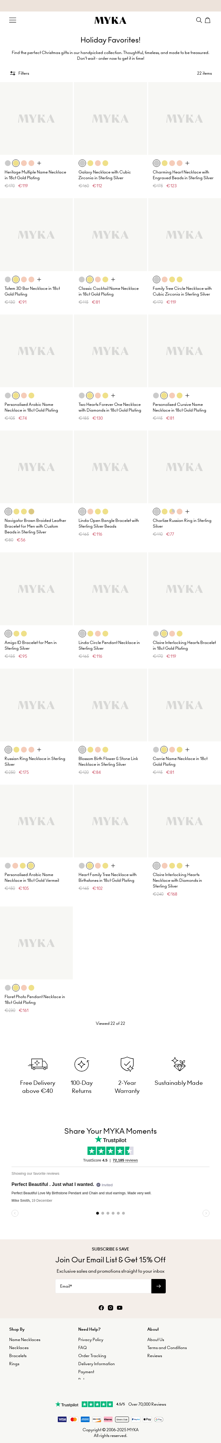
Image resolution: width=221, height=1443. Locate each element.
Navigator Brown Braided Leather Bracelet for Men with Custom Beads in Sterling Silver (35, 518)
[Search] (199, 20)
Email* (66, 1270)
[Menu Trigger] (12, 20)
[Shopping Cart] (208, 20)
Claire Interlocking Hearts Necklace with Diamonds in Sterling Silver (177, 872)
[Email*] (103, 1270)
